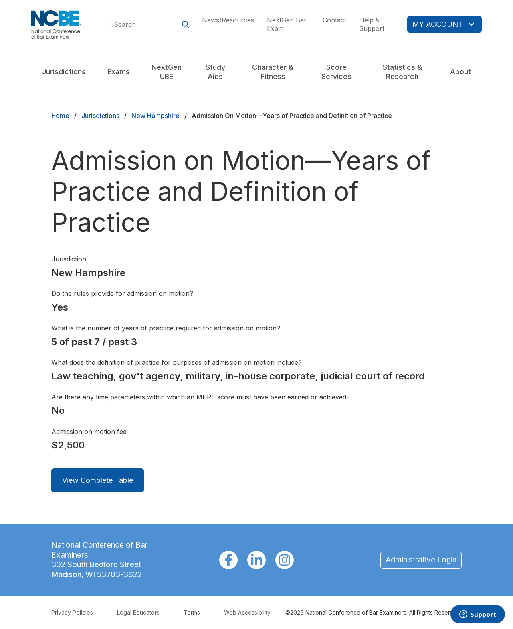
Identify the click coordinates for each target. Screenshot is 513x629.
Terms (192, 612)
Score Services (336, 72)
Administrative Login (421, 559)
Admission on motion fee (89, 431)
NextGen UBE (166, 72)
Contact (334, 20)
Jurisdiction (68, 259)
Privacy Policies (72, 612)
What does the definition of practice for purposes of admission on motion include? (176, 362)
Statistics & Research (402, 72)
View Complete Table (97, 480)
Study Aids (215, 72)
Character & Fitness (272, 72)
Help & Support (371, 24)
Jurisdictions (64, 71)
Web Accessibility (247, 612)
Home (60, 116)
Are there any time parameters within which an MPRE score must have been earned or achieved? (200, 397)
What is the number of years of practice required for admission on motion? (165, 328)
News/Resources (228, 20)
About (460, 71)
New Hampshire (155, 116)
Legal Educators (138, 612)
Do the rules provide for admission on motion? (122, 293)
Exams (118, 71)
